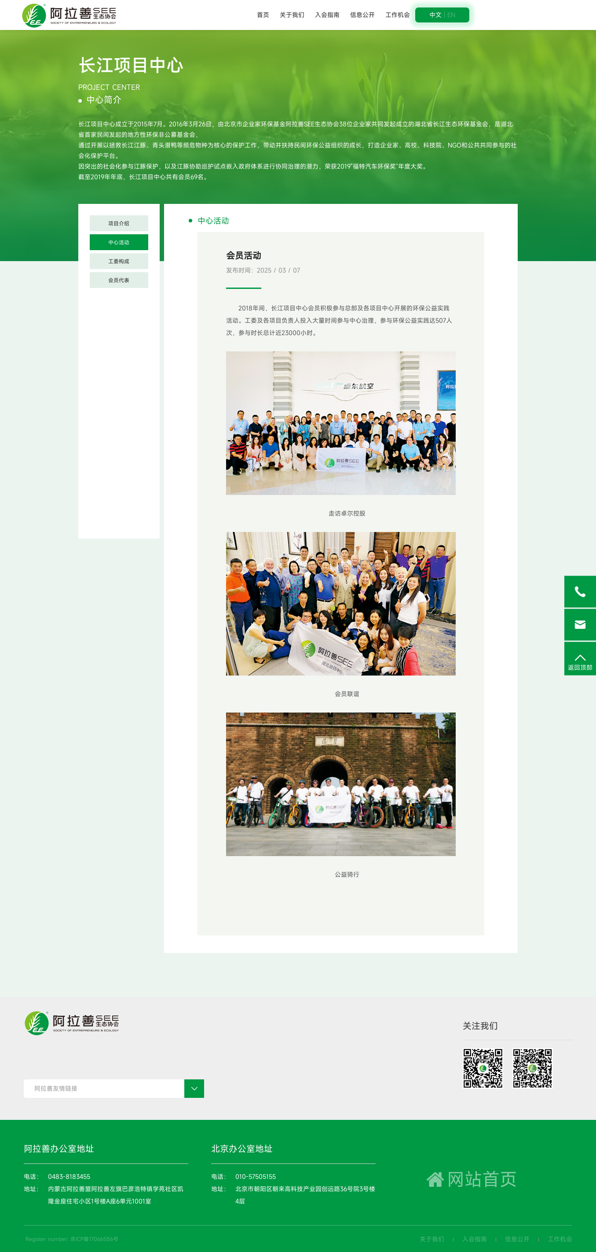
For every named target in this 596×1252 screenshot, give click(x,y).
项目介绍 (118, 223)
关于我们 (292, 15)
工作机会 (397, 15)
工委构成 (118, 261)
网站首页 (470, 1179)
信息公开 (362, 15)
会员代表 (118, 280)
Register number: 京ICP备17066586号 (72, 1238)
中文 (435, 15)
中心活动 (118, 242)
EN (451, 15)
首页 (263, 15)
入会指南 (327, 15)
